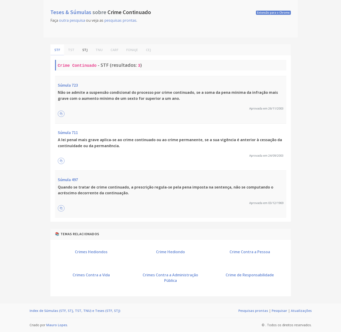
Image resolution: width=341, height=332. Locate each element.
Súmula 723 (68, 85)
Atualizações (301, 310)
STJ (85, 50)
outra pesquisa (72, 20)
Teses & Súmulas (71, 12)
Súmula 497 (68, 179)
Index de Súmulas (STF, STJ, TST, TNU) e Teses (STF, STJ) (75, 310)
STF (57, 50)
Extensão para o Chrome (273, 13)
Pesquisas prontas (253, 310)
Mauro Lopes (56, 325)
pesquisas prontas (120, 20)
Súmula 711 (68, 132)
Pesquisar (279, 310)
